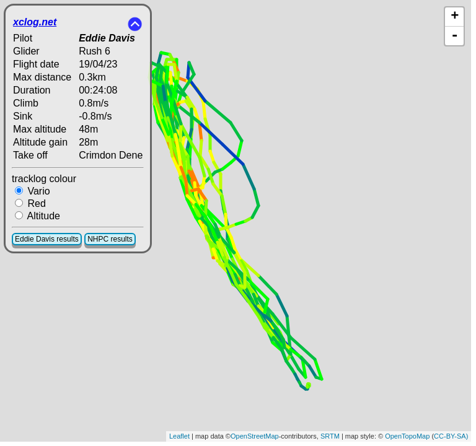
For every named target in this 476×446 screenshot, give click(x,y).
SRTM (330, 436)
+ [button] (455, 16)
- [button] (455, 36)
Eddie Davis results (47, 239)
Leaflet (179, 436)
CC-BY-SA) (451, 436)
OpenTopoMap (407, 436)
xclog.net (34, 22)
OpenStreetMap (255, 436)
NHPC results (110, 239)
